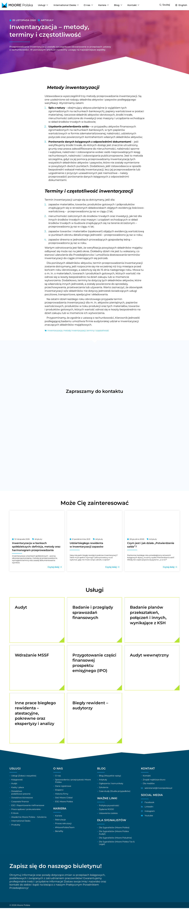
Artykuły (47, 20)
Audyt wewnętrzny (149, 656)
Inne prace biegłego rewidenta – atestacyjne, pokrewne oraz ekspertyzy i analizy (35, 715)
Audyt (21, 607)
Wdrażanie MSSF (32, 656)
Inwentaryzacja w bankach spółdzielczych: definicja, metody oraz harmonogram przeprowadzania (36, 547)
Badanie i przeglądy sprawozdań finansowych (92, 612)
